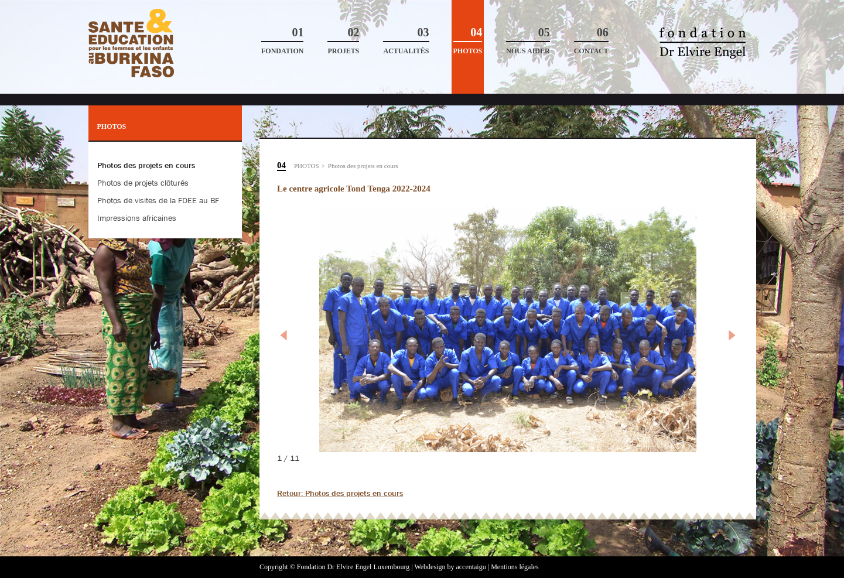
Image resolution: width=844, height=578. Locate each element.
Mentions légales (515, 567)
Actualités (406, 40)
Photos (468, 40)
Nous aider (527, 40)
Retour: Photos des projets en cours (340, 493)
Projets (343, 40)
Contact (591, 40)
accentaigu (471, 567)
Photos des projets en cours (363, 165)
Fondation (282, 40)
